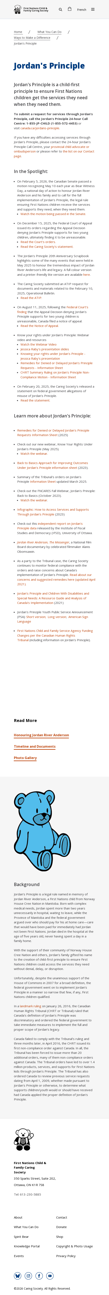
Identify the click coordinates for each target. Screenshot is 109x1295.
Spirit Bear (21, 1237)
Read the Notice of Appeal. (40, 326)
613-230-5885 (30, 1194)
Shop (59, 1237)
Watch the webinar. (35, 453)
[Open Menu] (93, 9)
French (81, 10)
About (18, 1217)
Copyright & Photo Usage (74, 1246)
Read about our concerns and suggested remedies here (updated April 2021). (56, 579)
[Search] (60, 9)
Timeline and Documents (35, 746)
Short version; (36, 617)
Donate (61, 1227)
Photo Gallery (25, 758)
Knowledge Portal (27, 1246)
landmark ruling (30, 1006)
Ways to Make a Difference (32, 38)
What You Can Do (50, 32)
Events (19, 1256)
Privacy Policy (66, 1256)
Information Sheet (43, 481)
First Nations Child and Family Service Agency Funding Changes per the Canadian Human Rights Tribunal (55, 635)
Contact (61, 1217)
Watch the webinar (34, 500)
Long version (57, 617)
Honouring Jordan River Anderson (41, 735)
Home (18, 32)
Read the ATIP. (32, 298)
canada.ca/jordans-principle (40, 128)
